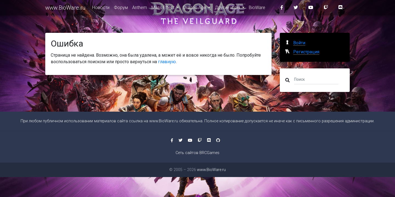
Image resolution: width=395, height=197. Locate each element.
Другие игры (228, 8)
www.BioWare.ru (65, 8)
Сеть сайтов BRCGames (197, 152)
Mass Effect (163, 8)
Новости (100, 8)
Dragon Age (195, 8)
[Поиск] (316, 79)
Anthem (139, 8)
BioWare (257, 8)
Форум (121, 8)
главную (167, 61)
